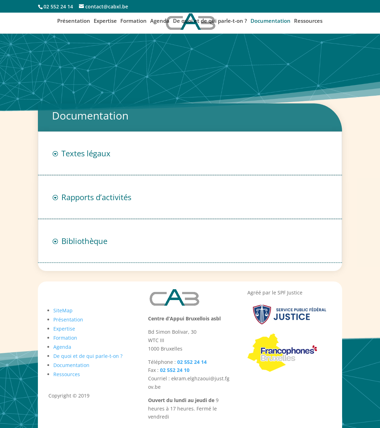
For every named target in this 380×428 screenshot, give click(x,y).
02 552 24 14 (192, 362)
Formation (133, 21)
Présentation (73, 21)
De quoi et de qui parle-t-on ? (210, 21)
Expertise (105, 21)
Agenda (159, 21)
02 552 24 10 (174, 370)
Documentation (271, 21)
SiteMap (63, 310)
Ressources (308, 21)
